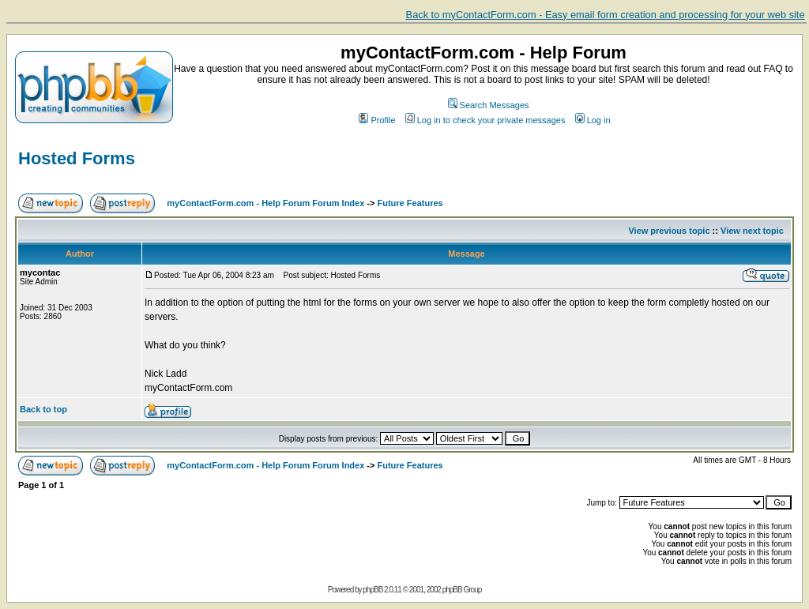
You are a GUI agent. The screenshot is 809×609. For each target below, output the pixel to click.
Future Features (410, 203)
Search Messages (488, 105)
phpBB (372, 589)
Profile (377, 120)
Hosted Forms (76, 158)
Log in (593, 120)
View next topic (752, 230)
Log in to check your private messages (485, 120)
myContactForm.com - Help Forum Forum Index (265, 203)
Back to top (43, 409)
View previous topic (668, 230)
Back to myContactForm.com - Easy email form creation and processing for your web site (605, 15)
